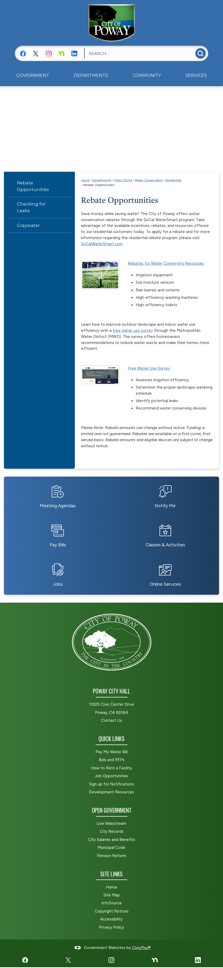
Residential (173, 180)
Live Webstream (111, 823)
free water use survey (133, 330)
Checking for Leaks (31, 207)
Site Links (111, 874)
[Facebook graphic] (23, 53)
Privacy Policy (111, 927)
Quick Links (111, 738)
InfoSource (112, 903)
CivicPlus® (141, 947)
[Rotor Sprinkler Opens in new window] (100, 274)
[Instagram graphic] (49, 53)
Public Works (123, 180)
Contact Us (111, 720)
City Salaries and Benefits (111, 839)
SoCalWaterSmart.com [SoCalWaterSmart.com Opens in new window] (102, 243)
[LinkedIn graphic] (74, 53)
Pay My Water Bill (111, 752)
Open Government (111, 810)
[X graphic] (36, 53)
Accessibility (111, 919)
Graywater (28, 225)
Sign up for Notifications (111, 784)
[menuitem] (32, 75)
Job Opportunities (111, 776)
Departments (101, 180)
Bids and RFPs (112, 759)
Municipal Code (111, 847)
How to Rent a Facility (111, 768)
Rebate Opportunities (33, 186)
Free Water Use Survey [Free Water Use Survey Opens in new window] (149, 368)
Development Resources (111, 792)
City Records (112, 831)
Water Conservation (149, 180)
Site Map (111, 895)
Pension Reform (111, 855)
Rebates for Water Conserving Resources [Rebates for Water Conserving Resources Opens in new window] (166, 263)
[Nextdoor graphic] (61, 53)
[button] (200, 53)
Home (85, 180)
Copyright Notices (112, 911)
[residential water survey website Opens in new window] (100, 375)
